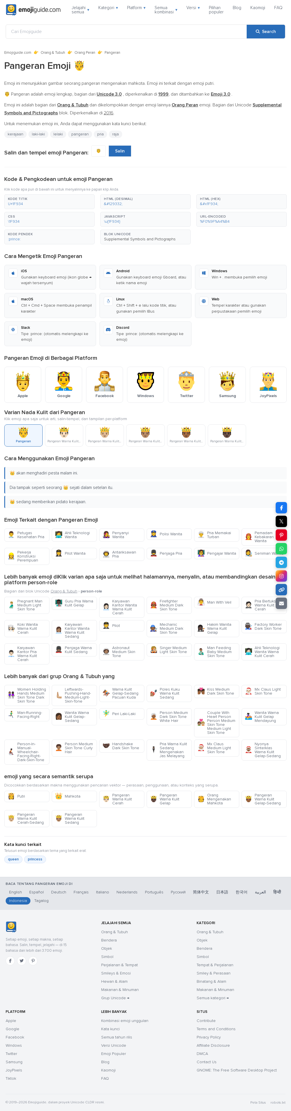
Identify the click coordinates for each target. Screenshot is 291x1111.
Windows (14, 1045)
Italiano (102, 892)
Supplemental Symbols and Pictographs (140, 239)
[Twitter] (21, 960)
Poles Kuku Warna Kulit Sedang (165, 693)
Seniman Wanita (264, 553)
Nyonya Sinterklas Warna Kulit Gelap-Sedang (263, 750)
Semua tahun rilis (116, 1037)
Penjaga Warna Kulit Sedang (73, 649)
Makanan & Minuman (120, 989)
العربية (260, 892)
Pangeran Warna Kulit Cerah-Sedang (25, 818)
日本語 (222, 892)
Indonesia (18, 900)
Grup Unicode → (115, 998)
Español (36, 892)
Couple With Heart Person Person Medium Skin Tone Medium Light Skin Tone (216, 722)
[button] (49, 201)
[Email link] (281, 603)
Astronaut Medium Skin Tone (118, 651)
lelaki (58, 134)
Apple (11, 1020)
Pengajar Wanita (216, 553)
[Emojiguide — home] (33, 10)
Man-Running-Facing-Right (24, 714)
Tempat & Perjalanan (215, 965)
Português (154, 892)
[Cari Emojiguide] (126, 31)
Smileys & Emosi (116, 973)
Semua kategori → (213, 998)
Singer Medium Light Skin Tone (168, 649)
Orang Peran (84, 52)
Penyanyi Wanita (115, 534)
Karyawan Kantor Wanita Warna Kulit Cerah (119, 607)
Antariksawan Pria (119, 554)
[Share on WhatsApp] (281, 548)
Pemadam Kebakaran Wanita (259, 536)
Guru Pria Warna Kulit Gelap (74, 603)
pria (100, 134)
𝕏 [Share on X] (281, 521)
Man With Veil (214, 602)
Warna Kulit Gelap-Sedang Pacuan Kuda (120, 693)
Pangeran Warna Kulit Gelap (164, 799)
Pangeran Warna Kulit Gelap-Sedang (263, 799)
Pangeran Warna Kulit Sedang (69, 818)
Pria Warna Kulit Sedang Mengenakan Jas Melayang (168, 750)
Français (81, 892)
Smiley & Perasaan (213, 973)
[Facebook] (10, 960)
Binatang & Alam (211, 981)
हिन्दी (277, 892)
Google (12, 1029)
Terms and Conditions (216, 1029)
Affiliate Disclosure (213, 1045)
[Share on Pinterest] (281, 535)
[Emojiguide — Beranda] (11, 927)
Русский (178, 892)
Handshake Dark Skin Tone (120, 746)
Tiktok (11, 1078)
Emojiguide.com (17, 52)
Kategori (108, 7)
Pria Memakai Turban (214, 534)
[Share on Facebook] (281, 507)
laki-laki (38, 134)
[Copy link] (281, 589)
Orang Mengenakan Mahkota (214, 799)
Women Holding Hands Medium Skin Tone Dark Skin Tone (26, 695)
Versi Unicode (113, 1045)
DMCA (202, 1053)
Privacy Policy (209, 1037)
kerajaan (15, 134)
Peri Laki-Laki (119, 714)
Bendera (109, 940)
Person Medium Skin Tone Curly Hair (74, 748)
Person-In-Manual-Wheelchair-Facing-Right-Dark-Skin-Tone (25, 752)
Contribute (206, 1020)
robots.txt (278, 1102)
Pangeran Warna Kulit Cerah (117, 799)
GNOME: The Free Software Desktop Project (237, 1070)
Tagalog (41, 900)
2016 (108, 113)
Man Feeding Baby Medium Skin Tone (214, 651)
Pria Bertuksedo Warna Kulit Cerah (264, 605)
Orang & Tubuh (53, 52)
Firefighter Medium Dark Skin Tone (166, 605)
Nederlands (127, 892)
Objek (106, 948)
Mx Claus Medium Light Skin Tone (214, 748)
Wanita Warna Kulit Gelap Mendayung (262, 716)
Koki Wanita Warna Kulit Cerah (22, 628)
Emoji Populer (113, 1053)
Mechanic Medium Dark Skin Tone (166, 628)
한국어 (242, 892)
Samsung (14, 1062)
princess (35, 859)
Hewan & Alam (114, 981)
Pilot (111, 625)
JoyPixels (14, 1070)
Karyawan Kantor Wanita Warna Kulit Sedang (72, 630)
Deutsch (58, 892)
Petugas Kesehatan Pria (25, 534)
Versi (193, 7)
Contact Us (207, 1062)
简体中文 (201, 892)
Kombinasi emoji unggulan (124, 1020)
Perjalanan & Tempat (119, 965)
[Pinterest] (33, 960)
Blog (237, 7)
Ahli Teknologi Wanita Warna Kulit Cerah (262, 651)
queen (13, 859)
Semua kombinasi (166, 10)
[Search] (266, 31)
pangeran (80, 134)
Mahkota (67, 796)
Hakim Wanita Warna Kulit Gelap (214, 628)
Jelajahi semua (80, 10)
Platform (136, 7)
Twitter (11, 1053)
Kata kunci (110, 1029)
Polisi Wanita (166, 534)
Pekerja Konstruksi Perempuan (22, 556)
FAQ (278, 7)
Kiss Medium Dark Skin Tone (215, 691)
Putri (16, 796)
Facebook (15, 1037)
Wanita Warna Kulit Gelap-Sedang (72, 716)
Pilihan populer (216, 10)
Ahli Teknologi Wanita (72, 534)
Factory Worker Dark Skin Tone (263, 626)
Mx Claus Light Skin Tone (263, 691)
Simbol (107, 956)
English (15, 892)
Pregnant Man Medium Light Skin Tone (24, 605)
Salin (120, 151)
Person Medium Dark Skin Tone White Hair (169, 716)
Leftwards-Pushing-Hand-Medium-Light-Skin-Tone (73, 695)
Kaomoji (257, 7)
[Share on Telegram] (281, 562)
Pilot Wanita (70, 553)
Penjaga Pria (166, 553)
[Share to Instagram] (281, 576)
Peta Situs (258, 1102)
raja (115, 134)
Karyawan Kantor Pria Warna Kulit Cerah (22, 653)
